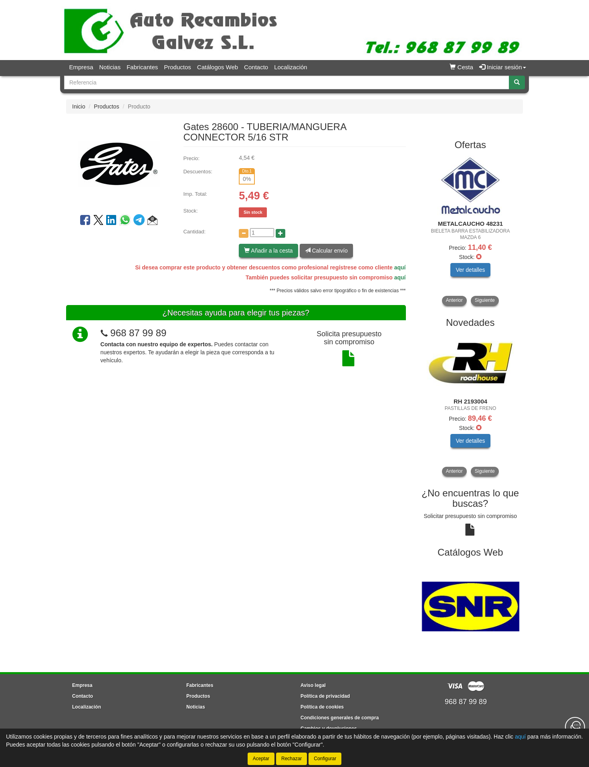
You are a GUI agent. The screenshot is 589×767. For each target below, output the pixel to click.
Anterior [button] (454, 300)
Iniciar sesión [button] (502, 67)
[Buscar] (517, 82)
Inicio (78, 106)
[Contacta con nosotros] (575, 727)
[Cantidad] (262, 232)
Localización (290, 67)
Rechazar (291, 758)
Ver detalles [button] (470, 270)
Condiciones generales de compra (340, 718)
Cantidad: (194, 232)
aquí (400, 267)
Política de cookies (322, 707)
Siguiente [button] (485, 300)
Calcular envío (326, 250)
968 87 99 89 (138, 332)
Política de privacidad (325, 696)
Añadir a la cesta (268, 250)
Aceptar (261, 758)
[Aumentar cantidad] (280, 233)
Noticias (110, 67)
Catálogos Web (217, 67)
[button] (152, 221)
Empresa (81, 67)
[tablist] (470, 230)
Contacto (256, 67)
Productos (177, 67)
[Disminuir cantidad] (243, 233)
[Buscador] (286, 82)
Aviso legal (313, 685)
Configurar (325, 758)
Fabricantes (142, 67)
